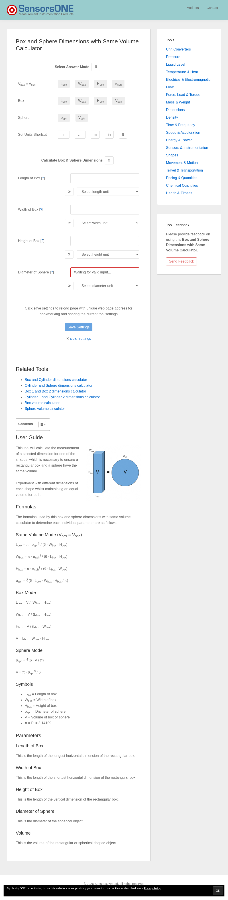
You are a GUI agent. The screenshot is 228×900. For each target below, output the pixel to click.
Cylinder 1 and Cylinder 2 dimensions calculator (62, 397)
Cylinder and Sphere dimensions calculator (58, 385)
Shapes (172, 155)
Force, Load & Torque (183, 95)
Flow (170, 87)
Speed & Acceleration (183, 132)
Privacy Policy (152, 888)
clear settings (80, 338)
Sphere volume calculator (45, 409)
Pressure (173, 57)
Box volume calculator (42, 403)
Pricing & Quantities (181, 178)
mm (64, 134)
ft (123, 134)
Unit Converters (178, 49)
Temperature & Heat (182, 72)
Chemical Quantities (182, 185)
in (109, 134)
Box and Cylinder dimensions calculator (56, 380)
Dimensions (175, 110)
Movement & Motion (182, 163)
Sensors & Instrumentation (187, 148)
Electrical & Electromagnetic (188, 79)
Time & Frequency (180, 125)
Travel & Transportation (184, 170)
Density (172, 117)
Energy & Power (179, 140)
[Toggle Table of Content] (40, 424)
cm (80, 134)
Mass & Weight (178, 102)
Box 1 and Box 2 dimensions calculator (55, 391)
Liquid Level (175, 64)
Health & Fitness (179, 193)
